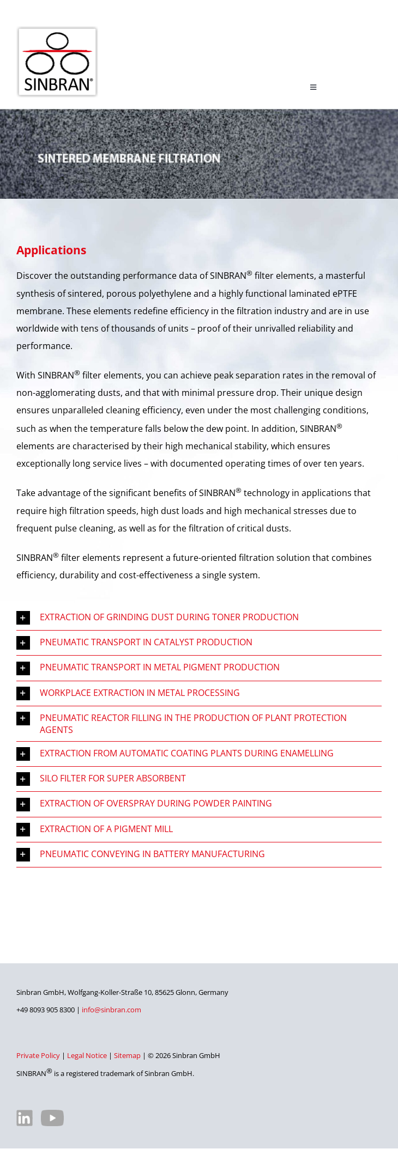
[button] (199, 618)
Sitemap (127, 1055)
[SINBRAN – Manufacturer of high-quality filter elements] (57, 30)
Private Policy (38, 1055)
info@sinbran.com (111, 1010)
